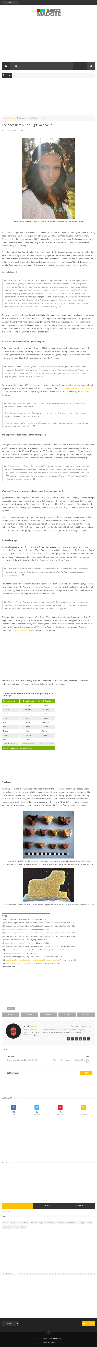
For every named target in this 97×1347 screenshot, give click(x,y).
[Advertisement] (48, 40)
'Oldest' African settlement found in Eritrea (19, 943)
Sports (23, 1227)
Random (79, 1206)
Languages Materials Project (15, 953)
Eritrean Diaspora (50, 1223)
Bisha (13, 1223)
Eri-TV (19, 1223)
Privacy (44, 1342)
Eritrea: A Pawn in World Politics (15, 929)
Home (5, 118)
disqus (86, 1073)
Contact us (88, 1323)
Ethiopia (82, 1223)
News (17, 1227)
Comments (48, 1206)
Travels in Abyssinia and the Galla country (20, 963)
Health (89, 1223)
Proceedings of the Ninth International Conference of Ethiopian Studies (31, 960)
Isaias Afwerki (8, 1227)
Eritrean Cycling (36, 1223)
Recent (17, 1206)
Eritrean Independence (67, 1223)
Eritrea (12, 118)
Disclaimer (51, 1342)
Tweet (10, 1015)
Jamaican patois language (23, 630)
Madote (54, 1338)
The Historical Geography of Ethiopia (18, 950)
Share (29, 1015)
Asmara (5, 1223)
